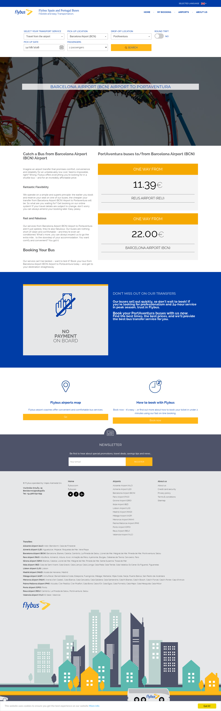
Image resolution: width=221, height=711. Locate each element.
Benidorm (54, 546)
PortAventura (148, 553)
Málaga (98, 576)
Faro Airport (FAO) (121, 497)
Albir (46, 546)
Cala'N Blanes (125, 580)
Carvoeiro (129, 557)
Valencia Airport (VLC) (123, 534)
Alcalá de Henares (52, 572)
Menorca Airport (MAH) (123, 519)
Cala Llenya (76, 565)
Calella (67, 553)
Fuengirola (89, 576)
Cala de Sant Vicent (49, 565)
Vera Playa (84, 549)
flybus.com (73, 485)
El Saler (47, 595)
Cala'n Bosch (139, 580)
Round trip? (162, 31)
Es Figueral (143, 565)
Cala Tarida (110, 565)
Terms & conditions (167, 497)
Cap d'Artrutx (178, 580)
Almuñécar (48, 576)
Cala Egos (107, 583)
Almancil (54, 557)
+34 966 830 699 (34, 493)
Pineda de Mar (134, 553)
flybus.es (72, 489)
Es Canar (133, 565)
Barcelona (51, 553)
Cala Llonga (88, 565)
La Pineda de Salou (90, 553)
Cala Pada (99, 565)
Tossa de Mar (121, 561)
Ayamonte (93, 557)
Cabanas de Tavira (115, 557)
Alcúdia (54, 583)
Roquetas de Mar (70, 549)
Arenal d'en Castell (54, 580)
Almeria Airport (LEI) (122, 489)
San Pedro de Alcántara (154, 576)
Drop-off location (122, 31)
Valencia (56, 595)
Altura (62, 557)
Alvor (68, 557)
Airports (183, 12)
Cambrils (76, 553)
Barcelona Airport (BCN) (124, 493)
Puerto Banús (135, 576)
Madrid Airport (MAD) (122, 512)
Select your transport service (42, 31)
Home (147, 12)
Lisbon (45, 568)
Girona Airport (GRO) (122, 500)
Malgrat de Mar (120, 553)
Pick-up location (77, 31)
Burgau (102, 557)
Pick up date (31, 42)
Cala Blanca (69, 580)
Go (65, 416)
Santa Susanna (107, 561)
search (131, 47)
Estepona (78, 576)
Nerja (125, 576)
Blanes (60, 553)
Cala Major (131, 583)
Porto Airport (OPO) (121, 527)
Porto (44, 587)
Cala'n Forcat (152, 580)
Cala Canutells (83, 580)
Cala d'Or (98, 583)
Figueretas (154, 565)
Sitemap (161, 500)
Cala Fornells (119, 583)
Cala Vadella (122, 565)
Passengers (74, 42)
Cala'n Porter (165, 580)
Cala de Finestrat (67, 546)
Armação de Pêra (80, 557)
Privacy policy (164, 493)
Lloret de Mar (106, 553)
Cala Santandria (111, 580)
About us (201, 12)
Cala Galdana (97, 580)
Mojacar (57, 549)
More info (94, 706)
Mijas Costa (117, 576)
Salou (158, 553)
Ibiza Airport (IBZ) (120, 504)
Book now (155, 420)
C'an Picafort (76, 583)
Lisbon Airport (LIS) (121, 508)
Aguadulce (48, 549)
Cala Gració (64, 565)
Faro (137, 557)
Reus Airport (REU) (121, 531)
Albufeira (44, 557)
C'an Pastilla (64, 583)
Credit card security (167, 489)
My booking (164, 12)
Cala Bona (88, 583)
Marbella (107, 576)
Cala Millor (157, 583)
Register (139, 461)
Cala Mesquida (144, 583)
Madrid (65, 572)
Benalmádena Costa (63, 576)
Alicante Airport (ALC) (123, 485)
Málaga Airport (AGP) (122, 516)
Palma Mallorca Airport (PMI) (126, 523)
